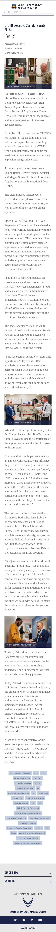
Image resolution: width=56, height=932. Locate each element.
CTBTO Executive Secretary (35, 798)
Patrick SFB (37, 778)
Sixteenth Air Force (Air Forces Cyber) (19, 828)
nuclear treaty (43, 793)
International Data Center (25, 788)
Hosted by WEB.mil (28, 928)
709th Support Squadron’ (28, 823)
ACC (33, 803)
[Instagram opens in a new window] (16, 920)
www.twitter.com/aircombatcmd (27, 838)
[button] (5, 6)
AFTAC (44, 773)
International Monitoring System (18, 793)
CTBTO (36, 773)
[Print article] (8, 35)
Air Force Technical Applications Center (28, 813)
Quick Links (11, 872)
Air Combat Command (21, 803)
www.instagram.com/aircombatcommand (28, 843)
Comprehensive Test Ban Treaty (40, 818)
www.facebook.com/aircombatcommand (32, 833)
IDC (38, 788)
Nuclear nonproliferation (22, 778)
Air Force (39, 828)
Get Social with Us (28, 894)
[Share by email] (13, 35)
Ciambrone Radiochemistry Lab (16, 818)
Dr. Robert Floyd (17, 798)
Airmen (13, 833)
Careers (9, 880)
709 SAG (37, 783)
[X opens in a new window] (32, 920)
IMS (34, 793)
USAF (47, 828)
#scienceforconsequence (23, 783)
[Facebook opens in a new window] (24, 920)
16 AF (40, 803)
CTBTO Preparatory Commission (20, 773)
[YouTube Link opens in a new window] (40, 920)
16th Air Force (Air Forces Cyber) (28, 808)
